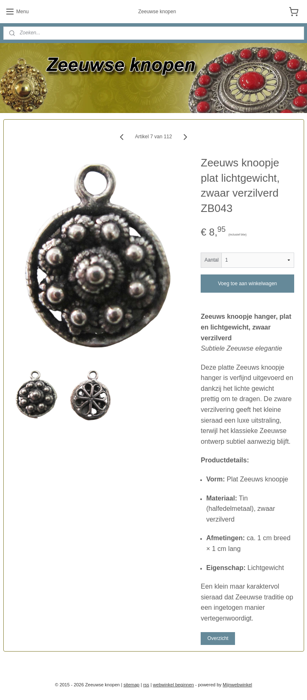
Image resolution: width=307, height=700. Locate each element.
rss (146, 684)
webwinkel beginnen (173, 684)
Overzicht (217, 638)
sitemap (131, 684)
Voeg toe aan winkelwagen (247, 283)
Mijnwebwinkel (237, 684)
